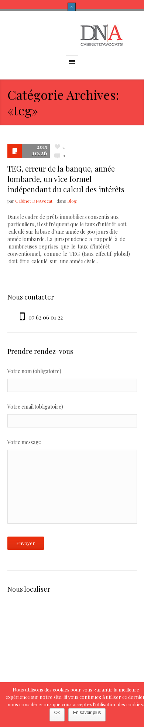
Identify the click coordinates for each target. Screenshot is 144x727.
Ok (57, 712)
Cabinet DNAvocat (33, 201)
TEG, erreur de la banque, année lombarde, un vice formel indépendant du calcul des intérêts (65, 178)
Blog (72, 201)
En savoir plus (87, 712)
